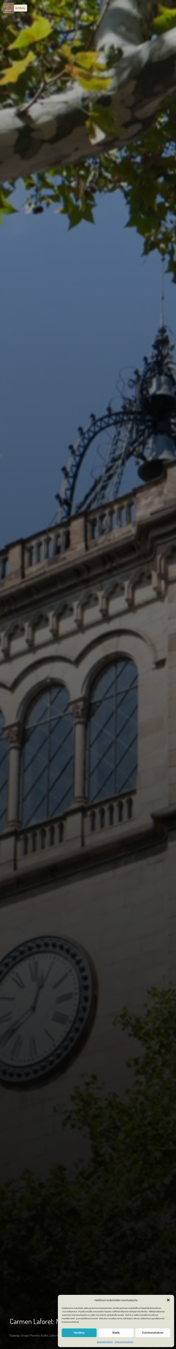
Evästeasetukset (152, 1332)
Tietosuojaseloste (124, 1341)
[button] (168, 1300)
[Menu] (8, 8)
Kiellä (115, 1332)
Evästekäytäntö (105, 1341)
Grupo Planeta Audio (34, 1335)
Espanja (15, 1335)
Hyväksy (79, 1332)
